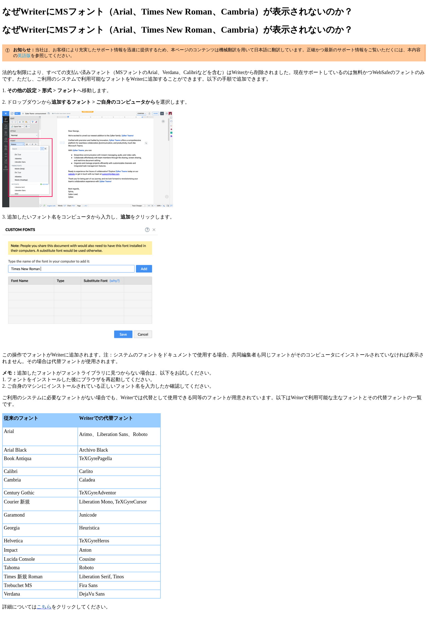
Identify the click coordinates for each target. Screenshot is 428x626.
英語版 (24, 55)
